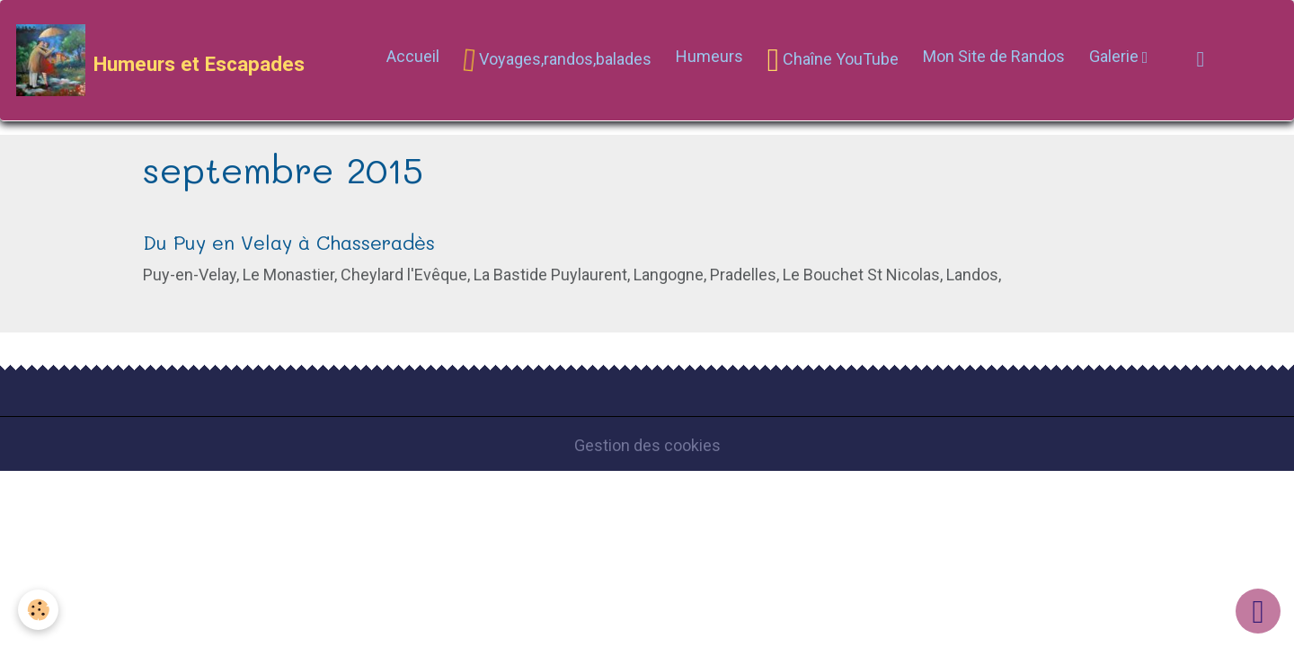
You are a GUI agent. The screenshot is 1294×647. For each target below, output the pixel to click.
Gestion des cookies (647, 445)
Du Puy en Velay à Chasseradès (289, 241)
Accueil (412, 56)
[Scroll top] (1258, 611)
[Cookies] (38, 609)
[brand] (160, 60)
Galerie (1115, 56)
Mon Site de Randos (994, 56)
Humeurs (709, 56)
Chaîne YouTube (833, 60)
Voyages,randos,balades (556, 59)
